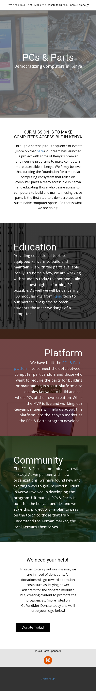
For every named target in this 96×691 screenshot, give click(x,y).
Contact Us (48, 679)
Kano (57, 296)
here (40, 151)
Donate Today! (33, 627)
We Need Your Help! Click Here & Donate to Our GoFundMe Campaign (49, 5)
